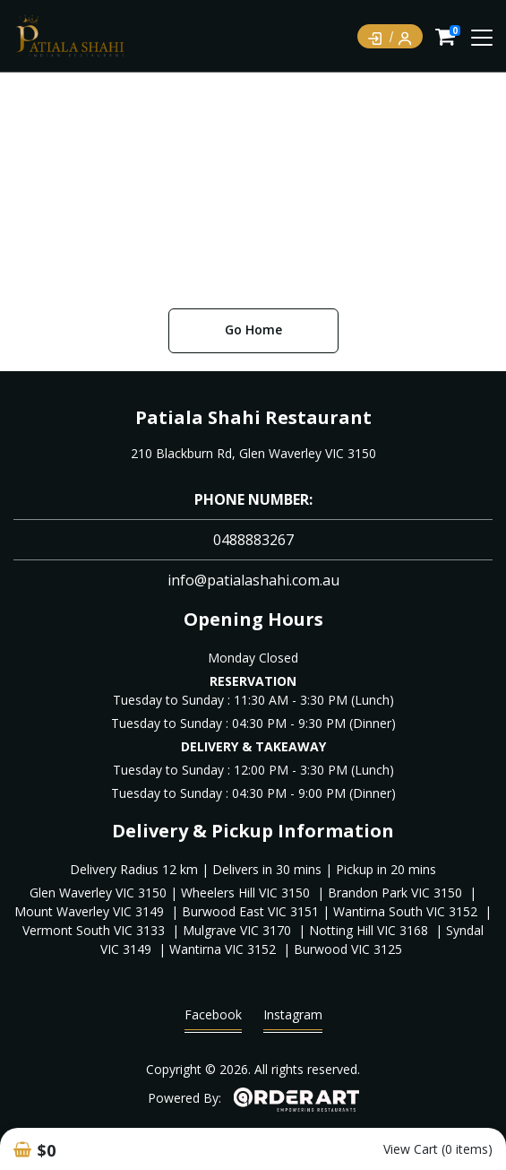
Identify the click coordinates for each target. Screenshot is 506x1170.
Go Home (253, 329)
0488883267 (253, 540)
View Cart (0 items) (438, 1148)
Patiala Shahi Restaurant (253, 417)
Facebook (213, 1019)
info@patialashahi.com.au (253, 580)
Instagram (292, 1019)
